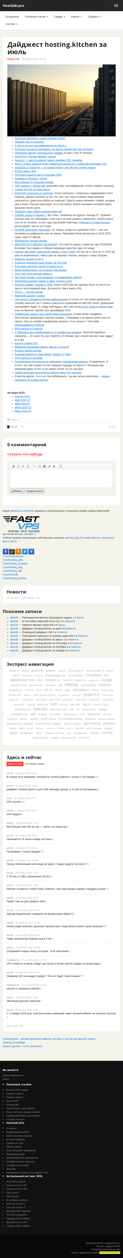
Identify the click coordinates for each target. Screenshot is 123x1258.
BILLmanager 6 (95, 670)
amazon (37, 670)
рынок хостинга (94, 728)
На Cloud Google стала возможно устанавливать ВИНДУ (48, 277)
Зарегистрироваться (13, 1075)
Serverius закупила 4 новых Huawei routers (40, 138)
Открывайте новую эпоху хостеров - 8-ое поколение (38, 951)
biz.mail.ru (28, 675)
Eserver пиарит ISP (26, 343)
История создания (15, 1139)
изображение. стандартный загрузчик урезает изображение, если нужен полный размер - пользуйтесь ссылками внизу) (44, 466)
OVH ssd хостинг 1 (15, 1204)
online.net (42, 704)
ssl (77, 709)
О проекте (11, 1128)
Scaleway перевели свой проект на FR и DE (41, 262)
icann (39, 690)
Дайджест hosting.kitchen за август (42, 639)
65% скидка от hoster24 (28, 328)
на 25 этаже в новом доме (97, 306)
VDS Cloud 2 (12, 1196)
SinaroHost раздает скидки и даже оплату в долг (43, 281)
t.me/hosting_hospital (15, 563)
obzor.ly (31, 704)
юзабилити (84, 737)
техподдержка (80, 733)
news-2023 (94, 699)
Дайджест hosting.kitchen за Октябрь (44, 646)
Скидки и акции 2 (15, 1097)
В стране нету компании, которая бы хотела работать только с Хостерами (51, 776)
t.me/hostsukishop (13, 556)
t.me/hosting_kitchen (14, 578)
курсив (18, 466)
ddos (106, 675)
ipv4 (67, 690)
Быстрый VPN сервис (17, 1090)
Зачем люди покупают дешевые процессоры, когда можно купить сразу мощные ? (56, 926)
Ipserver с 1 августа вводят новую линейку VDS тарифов (48, 160)
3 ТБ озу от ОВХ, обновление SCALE (29, 876)
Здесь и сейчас (24, 757)
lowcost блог (12, 1101)
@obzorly (11, 1169)
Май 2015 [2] (22, 403)
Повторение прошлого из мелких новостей (47, 635)
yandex (34, 718)
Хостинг (12, 24)
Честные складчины (16, 1215)
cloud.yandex (75, 675)
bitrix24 (16, 675)
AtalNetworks (13, 960)
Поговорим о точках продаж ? (24, 851)
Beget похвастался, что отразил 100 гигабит (41, 270)
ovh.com (75, 704)
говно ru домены (72, 723)
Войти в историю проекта (19, 1136)
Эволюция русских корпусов (23, 1000)
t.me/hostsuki (10, 574)
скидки (13, 732)
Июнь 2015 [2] (23, 411)
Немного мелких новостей (37, 624)
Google (106, 680)
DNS (40, 680)
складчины (26, 732)
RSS (38, 598)
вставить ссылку (49, 466)
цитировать (34, 466)
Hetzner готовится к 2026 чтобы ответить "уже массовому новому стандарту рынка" (56, 888)
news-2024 (107, 699)
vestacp (42, 714)
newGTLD (91, 695)
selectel (40, 709)
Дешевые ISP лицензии (18, 1211)
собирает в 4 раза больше (94, 222)
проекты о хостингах (22, 510)
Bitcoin (109, 671)
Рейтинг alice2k (14, 1147)
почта (70, 728)
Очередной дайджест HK (37, 632)
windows (107, 714)
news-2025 (19, 704)
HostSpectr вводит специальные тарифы (39, 152)
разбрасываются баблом (29, 325)
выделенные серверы (48, 723)
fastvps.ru (52, 680)
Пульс (80, 617)
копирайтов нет (112, 1243)
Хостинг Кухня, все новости (20, 1108)
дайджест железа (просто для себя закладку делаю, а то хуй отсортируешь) (52, 789)
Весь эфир (12, 1026)
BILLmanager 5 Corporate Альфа (34, 182)
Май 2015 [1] (22, 400)
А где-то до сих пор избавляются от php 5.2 (40, 145)
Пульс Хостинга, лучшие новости (23, 1112)
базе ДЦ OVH (77, 537)
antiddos (51, 670)
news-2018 (27, 699)
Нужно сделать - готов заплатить (22, 1046)
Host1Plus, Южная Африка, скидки (35, 156)
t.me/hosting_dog (12, 567)
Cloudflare (93, 675)
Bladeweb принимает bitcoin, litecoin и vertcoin (42, 346)
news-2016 (107, 695)
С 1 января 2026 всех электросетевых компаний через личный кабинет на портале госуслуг (61, 1013)
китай (30, 728)
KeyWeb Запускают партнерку (32, 229)
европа (13, 728)
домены (109, 723)
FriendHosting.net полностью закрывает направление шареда (51, 361)
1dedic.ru (14, 670)
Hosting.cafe (12, 1104)
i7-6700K (29, 690)
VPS (82, 714)
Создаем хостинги (15, 1119)
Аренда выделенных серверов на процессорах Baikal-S (40, 913)
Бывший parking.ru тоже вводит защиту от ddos (43, 354)
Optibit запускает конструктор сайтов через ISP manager (48, 372)
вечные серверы (106, 719)
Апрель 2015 (22, 396)
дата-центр (91, 723)
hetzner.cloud (88, 685)
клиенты (40, 728)
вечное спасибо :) (25, 534)
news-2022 (81, 699)
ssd (72, 709)
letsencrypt (107, 690)
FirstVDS (67, 680)
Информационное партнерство (22, 1158)
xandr (9, 798)
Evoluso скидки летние (28, 350)
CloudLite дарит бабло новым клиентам (38, 211)
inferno (59, 690)
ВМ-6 (13, 541)
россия (79, 728)
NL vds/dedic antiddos (17, 1200)
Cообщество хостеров (17, 1165)
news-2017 (14, 699)
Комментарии (15, 764)
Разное (76, 16)
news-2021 (67, 699)
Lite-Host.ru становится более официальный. (41, 299)
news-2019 (41, 699)
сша (69, 733)
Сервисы (94, 16)
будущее (90, 718)
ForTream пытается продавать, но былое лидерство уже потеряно (54, 149)
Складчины (12, 16)
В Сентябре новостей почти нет (41, 621)
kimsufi (95, 690)
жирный (13, 466)
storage (103, 709)
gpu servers (36, 685)
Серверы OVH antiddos (18, 1218)
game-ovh (94, 680)
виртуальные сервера (20, 723)
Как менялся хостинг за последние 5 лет (27, 1172)
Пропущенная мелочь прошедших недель (47, 617)
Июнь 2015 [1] (23, 407)
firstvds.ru (80, 680)
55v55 (117, 1246)
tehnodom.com (19, 714)
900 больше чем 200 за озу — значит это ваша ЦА (37, 826)
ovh (54, 704)
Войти (6, 1079)
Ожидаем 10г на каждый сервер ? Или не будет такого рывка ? (44, 976)
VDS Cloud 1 (12, 1193)
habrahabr (50, 685)
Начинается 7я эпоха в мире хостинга (29, 839)
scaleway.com (23, 709)
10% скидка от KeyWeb (28, 357)
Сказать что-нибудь (25, 454)
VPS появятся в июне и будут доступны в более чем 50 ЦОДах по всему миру (53, 963)
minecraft (76, 695)
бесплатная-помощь (70, 718)
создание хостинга (54, 733)
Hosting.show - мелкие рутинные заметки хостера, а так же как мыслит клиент (49, 1038)
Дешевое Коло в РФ (16, 1222)
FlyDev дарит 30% (25, 171)
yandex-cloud (48, 718)
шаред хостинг (68, 737)
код (39, 466)
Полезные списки (36, 16)
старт (21, 1143)
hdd (60, 685)
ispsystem (81, 690)
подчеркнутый (27, 466)
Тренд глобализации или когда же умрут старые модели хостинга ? (47, 864)
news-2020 (54, 699)
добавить (17, 491)
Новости (13, 59)
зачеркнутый (23, 466)
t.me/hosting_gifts (13, 559)
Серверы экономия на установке (23, 1115)
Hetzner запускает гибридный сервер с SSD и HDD (45, 251)
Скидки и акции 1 (15, 1093)
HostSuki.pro (13, 5)
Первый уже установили (29, 141)
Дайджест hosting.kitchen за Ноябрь (43, 650)
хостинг (107, 733)
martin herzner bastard (44, 695)
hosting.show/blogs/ (14, 1042)
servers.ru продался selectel (23, 988)
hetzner (71, 684)
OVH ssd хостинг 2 (15, 1207)
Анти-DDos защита (16, 1181)
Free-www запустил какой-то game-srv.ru (39, 266)
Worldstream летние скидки (31, 240)
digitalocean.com (22, 680)
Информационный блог (18, 1132)
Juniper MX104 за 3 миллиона (32, 189)
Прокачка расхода (15, 1154)
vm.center (55, 714)
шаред (55, 737)
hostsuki (105, 685)
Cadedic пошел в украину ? (31, 215)
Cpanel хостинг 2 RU (16, 1189)
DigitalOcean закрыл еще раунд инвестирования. (44, 314)
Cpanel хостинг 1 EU (16, 1185)
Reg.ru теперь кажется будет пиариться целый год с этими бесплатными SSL (61, 163)
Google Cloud (19, 685)
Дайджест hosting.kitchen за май (41, 628)
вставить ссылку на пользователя (54, 466)
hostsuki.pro (15, 690)
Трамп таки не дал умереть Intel (26, 901)
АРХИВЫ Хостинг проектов (20, 1161)
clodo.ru (39, 675)
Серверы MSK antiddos (18, 1226)
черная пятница (40, 737)
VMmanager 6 (70, 714)
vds (32, 714)
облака (61, 728)
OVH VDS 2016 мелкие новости (33, 273)
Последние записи (34, 764)
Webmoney (93, 714)
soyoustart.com (58, 709)
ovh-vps (64, 704)
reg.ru (87, 704)
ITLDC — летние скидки (29, 292)
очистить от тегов (61, 466)
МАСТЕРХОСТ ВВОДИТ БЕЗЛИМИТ (36, 244)
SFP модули (14, 814)
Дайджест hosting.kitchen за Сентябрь (44, 643)
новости (15, 420)
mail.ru (27, 695)
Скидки (59, 16)
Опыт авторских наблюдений (21, 1150)
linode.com (15, 695)
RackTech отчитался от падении (34, 193)
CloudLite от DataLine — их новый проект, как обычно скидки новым (55, 167)
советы (38, 733)
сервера (108, 728)
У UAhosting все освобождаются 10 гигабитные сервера (48, 332)
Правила (10, 1143)
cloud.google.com (56, 675)
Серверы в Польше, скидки (31, 178)
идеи (22, 728)
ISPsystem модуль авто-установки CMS (38, 174)
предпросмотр (34, 491)
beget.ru (62, 671)
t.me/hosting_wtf (12, 570)
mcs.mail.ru (63, 695)
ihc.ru (48, 690)
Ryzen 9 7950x (101, 704)
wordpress (12, 719)
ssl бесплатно (89, 709)
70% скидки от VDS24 (28, 185)
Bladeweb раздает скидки (30, 295)
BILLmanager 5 (76, 671)
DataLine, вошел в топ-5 (29, 259)
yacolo (23, 718)
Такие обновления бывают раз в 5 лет (29, 938)
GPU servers (14, 801)
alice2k (14, 426)
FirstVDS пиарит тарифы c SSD (33, 284)
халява (94, 732)
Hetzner (95, 537)
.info (118, 1249)
